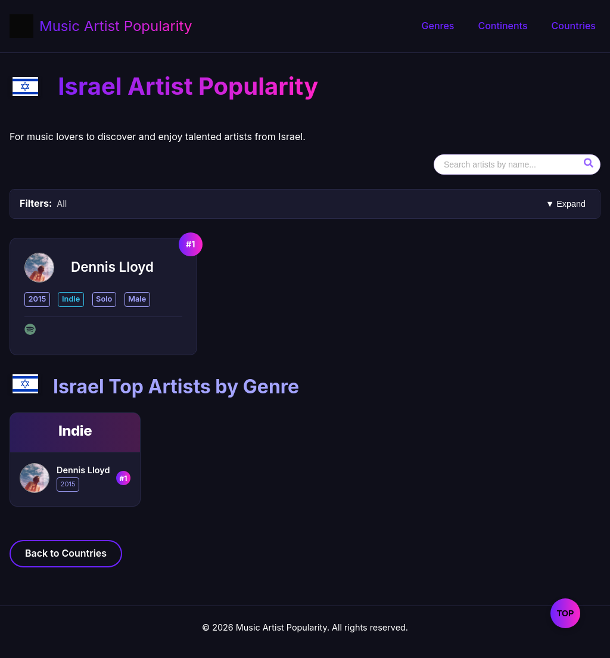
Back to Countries (66, 553)
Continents (502, 26)
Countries (574, 26)
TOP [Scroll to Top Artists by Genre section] (565, 613)
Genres (438, 26)
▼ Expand (566, 204)
